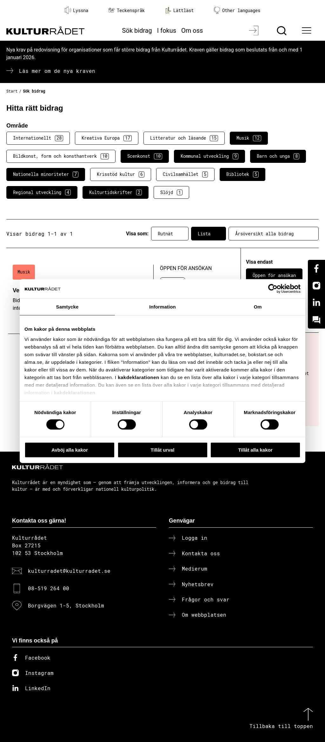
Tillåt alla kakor (255, 449)
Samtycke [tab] (67, 306)
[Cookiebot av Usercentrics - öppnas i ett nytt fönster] (273, 288)
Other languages (237, 10)
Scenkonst (144, 156)
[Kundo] (316, 320)
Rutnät (170, 234)
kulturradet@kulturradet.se (69, 570)
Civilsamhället (185, 174)
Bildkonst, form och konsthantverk (61, 156)
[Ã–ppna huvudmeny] (307, 30)
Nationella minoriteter (45, 174)
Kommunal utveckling (209, 156)
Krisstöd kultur (120, 174)
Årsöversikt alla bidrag (273, 234)
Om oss (192, 30)
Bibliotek (242, 174)
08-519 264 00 (48, 588)
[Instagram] (316, 285)
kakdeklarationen (138, 377)
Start (11, 91)
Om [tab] (258, 306)
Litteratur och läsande (184, 138)
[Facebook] (316, 268)
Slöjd (171, 192)
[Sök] (282, 30)
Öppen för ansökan (274, 275)
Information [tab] (162, 306)
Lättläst (179, 10)
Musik (248, 138)
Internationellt (38, 138)
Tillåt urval (163, 449)
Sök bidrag (137, 30)
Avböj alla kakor (69, 449)
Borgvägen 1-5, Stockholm (66, 605)
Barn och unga (278, 156)
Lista (208, 234)
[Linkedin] (316, 302)
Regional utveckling (42, 192)
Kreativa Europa (107, 138)
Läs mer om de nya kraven (57, 70)
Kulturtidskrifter (115, 192)
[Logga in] (254, 30)
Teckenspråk (127, 10)
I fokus (166, 30)
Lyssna (76, 10)
